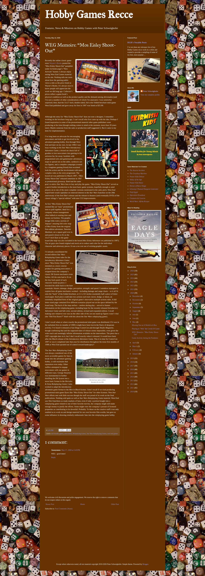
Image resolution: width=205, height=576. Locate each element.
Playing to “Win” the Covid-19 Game (146, 329)
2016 (132, 369)
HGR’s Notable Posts (137, 42)
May (134, 322)
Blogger (145, 564)
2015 (132, 373)
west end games (112, 434)
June (134, 318)
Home (82, 504)
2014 (132, 377)
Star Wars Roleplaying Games (97, 434)
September (136, 307)
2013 (132, 381)
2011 (132, 388)
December (136, 296)
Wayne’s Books (55, 63)
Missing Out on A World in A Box (144, 325)
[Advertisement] (135, 413)
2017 (132, 366)
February (135, 350)
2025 (132, 275)
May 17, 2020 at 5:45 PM (70, 450)
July (134, 315)
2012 (132, 384)
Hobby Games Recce (89, 14)
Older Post (115, 504)
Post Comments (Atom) (63, 509)
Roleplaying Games (79, 434)
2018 (132, 362)
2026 (132, 271)
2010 (132, 392)
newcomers (68, 434)
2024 (132, 278)
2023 (132, 282)
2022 (132, 285)
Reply (53, 457)
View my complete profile (150, 95)
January (135, 354)
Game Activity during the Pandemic (145, 338)
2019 (132, 358)
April (134, 343)
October (135, 304)
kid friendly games (57, 434)
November (136, 300)
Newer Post (50, 504)
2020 (132, 293)
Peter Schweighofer (150, 91)
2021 (132, 289)
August (135, 311)
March (135, 346)
